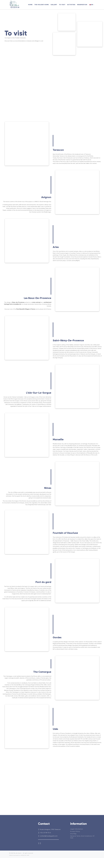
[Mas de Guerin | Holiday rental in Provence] (14, 4)
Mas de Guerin (17, 853)
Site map (73, 833)
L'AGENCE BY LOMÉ (24, 855)
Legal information (76, 829)
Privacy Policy (75, 831)
